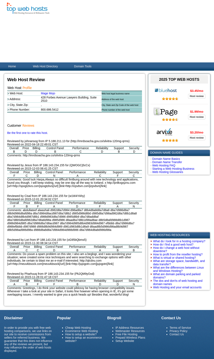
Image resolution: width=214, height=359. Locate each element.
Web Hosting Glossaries (167, 172)
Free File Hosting (126, 334)
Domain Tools (83, 66)
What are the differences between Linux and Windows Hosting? (178, 269)
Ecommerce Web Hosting (81, 331)
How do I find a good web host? (173, 244)
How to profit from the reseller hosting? (177, 254)
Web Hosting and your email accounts (177, 287)
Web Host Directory (45, 66)
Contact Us (177, 334)
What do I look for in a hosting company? (179, 241)
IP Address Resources (129, 327)
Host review (197, 96)
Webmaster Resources (130, 331)
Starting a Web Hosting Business (173, 168)
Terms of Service (180, 327)
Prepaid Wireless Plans (130, 337)
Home (12, 66)
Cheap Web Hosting (78, 327)
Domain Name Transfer (167, 162)
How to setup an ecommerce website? (83, 339)
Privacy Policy (178, 331)
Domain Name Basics (166, 158)
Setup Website (124, 341)
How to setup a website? (81, 334)
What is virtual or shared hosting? (174, 257)
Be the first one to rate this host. (27, 132)
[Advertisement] (130, 31)
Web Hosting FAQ (163, 165)
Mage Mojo (48, 93)
